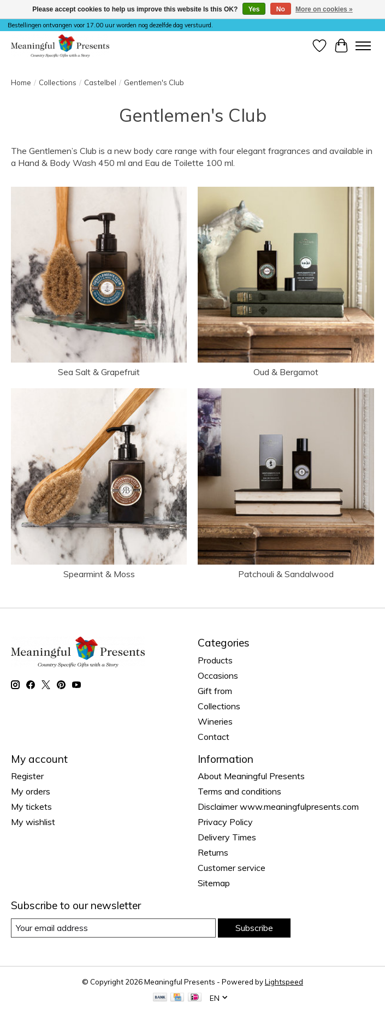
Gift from (215, 690)
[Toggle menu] (363, 46)
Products (215, 660)
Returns (213, 852)
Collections (57, 82)
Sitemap (214, 882)
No (280, 9)
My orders (30, 791)
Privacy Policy (225, 821)
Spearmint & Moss (99, 573)
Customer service (231, 867)
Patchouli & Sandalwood (286, 573)
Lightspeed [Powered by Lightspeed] (284, 981)
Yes (254, 9)
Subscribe (254, 927)
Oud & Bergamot (285, 371)
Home (21, 82)
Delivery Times (227, 837)
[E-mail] (113, 928)
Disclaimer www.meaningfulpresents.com (278, 806)
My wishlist (33, 821)
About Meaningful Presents (251, 775)
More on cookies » (324, 9)
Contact (213, 736)
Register (27, 775)
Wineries (215, 721)
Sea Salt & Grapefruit (99, 371)
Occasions (218, 675)
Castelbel (100, 82)
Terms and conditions (239, 791)
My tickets (31, 806)
